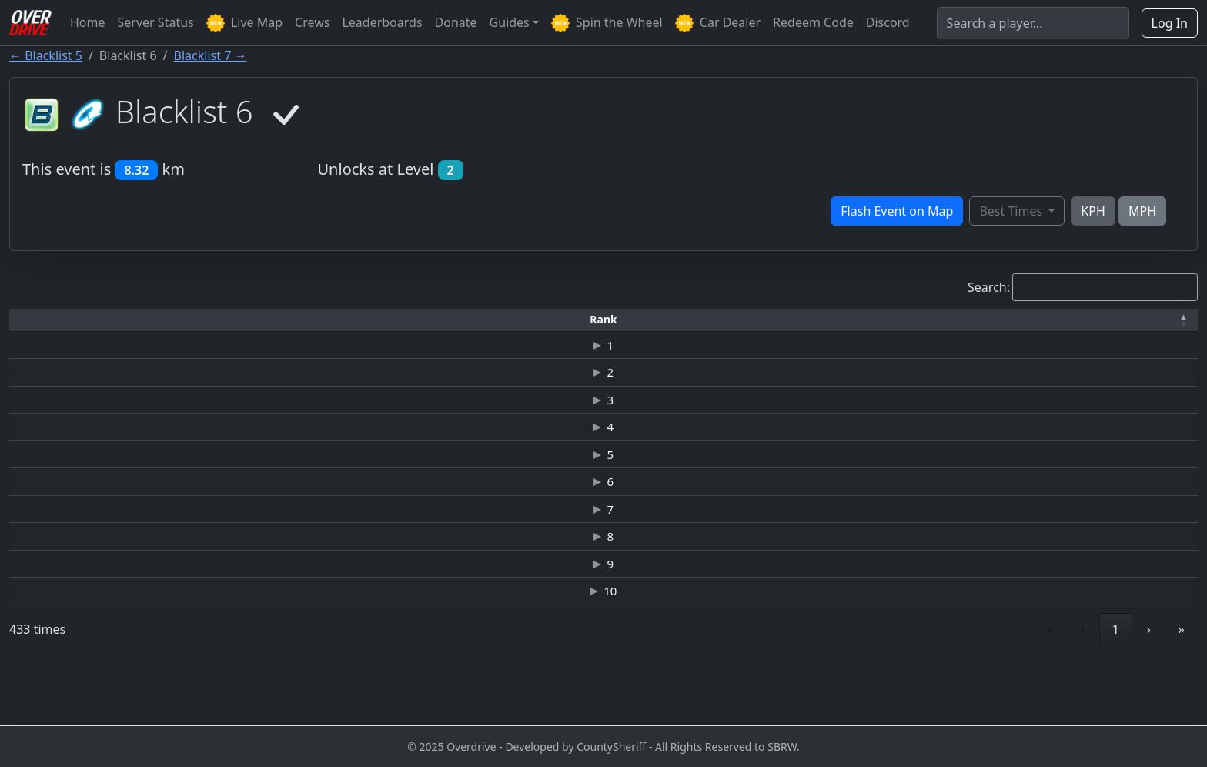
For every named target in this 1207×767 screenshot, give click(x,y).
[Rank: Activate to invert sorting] (50, 320)
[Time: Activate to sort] (302, 320)
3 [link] (969, 686)
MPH (1142, 211)
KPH (1093, 211)
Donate (456, 22)
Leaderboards (382, 22)
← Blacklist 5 (45, 55)
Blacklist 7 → (210, 55)
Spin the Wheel (607, 23)
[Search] (1033, 23)
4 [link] (1004, 686)
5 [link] (1039, 686)
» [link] (1182, 686)
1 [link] (900, 686)
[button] (50, 320)
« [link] (834, 686)
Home (87, 22)
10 (50, 646)
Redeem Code (813, 22)
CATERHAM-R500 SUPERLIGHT (520, 348)
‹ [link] (867, 686)
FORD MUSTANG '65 (520, 414)
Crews (312, 22)
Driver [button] (177, 319)
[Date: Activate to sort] (1012, 320)
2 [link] (934, 686)
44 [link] (1112, 686)
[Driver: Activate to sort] (177, 320)
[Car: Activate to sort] (520, 320)
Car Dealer (718, 23)
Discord (888, 22)
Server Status (156, 22)
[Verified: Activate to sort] (1144, 320)
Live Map (244, 23)
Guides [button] (510, 22)
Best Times (1012, 211)
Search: (989, 287)
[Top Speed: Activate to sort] (761, 320)
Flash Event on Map (897, 211)
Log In (1170, 23)
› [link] (1149, 686)
